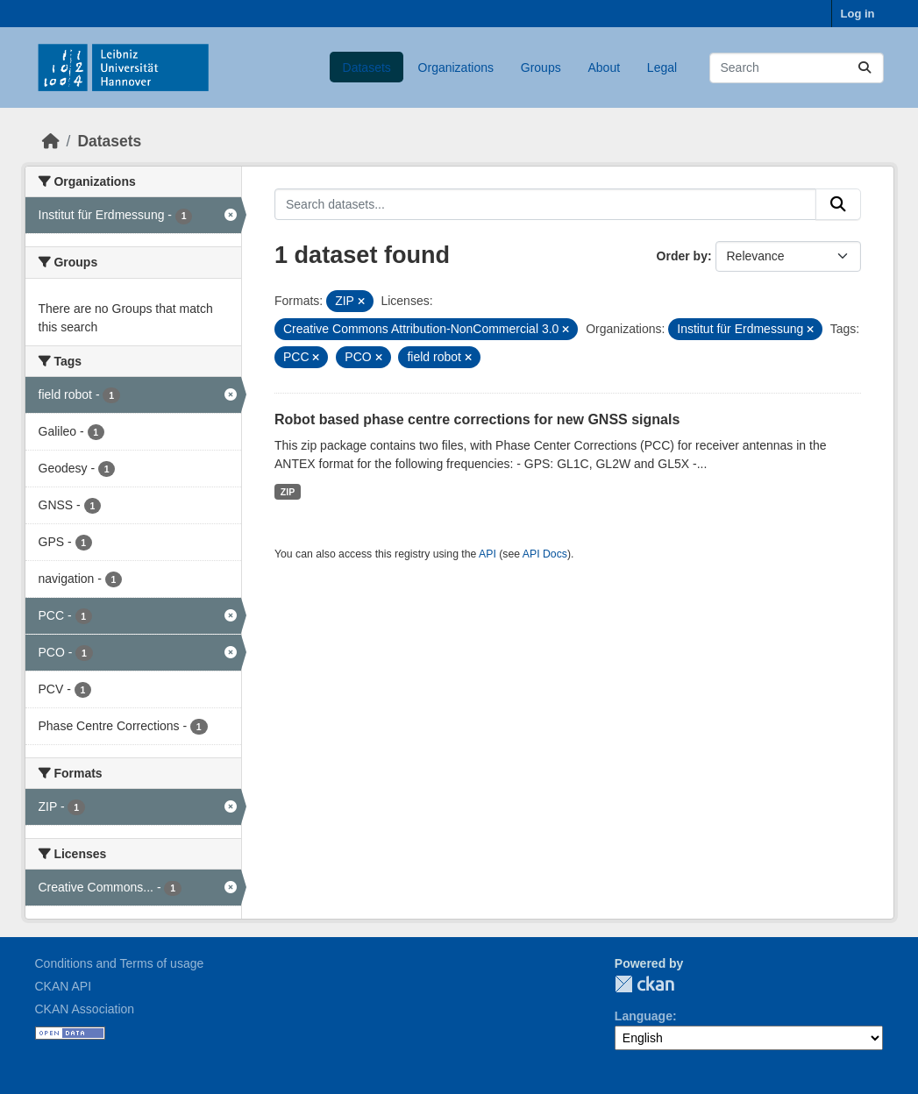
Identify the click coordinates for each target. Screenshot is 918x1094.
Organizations (456, 67)
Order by (682, 256)
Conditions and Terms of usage (119, 963)
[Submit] (864, 68)
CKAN (644, 984)
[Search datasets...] (796, 68)
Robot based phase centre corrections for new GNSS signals (477, 419)
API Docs (545, 554)
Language (643, 1016)
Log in (858, 13)
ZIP (288, 492)
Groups (541, 67)
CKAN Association (85, 1009)
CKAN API (63, 986)
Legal (662, 67)
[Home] (51, 141)
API (487, 554)
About (603, 67)
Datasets (367, 67)
